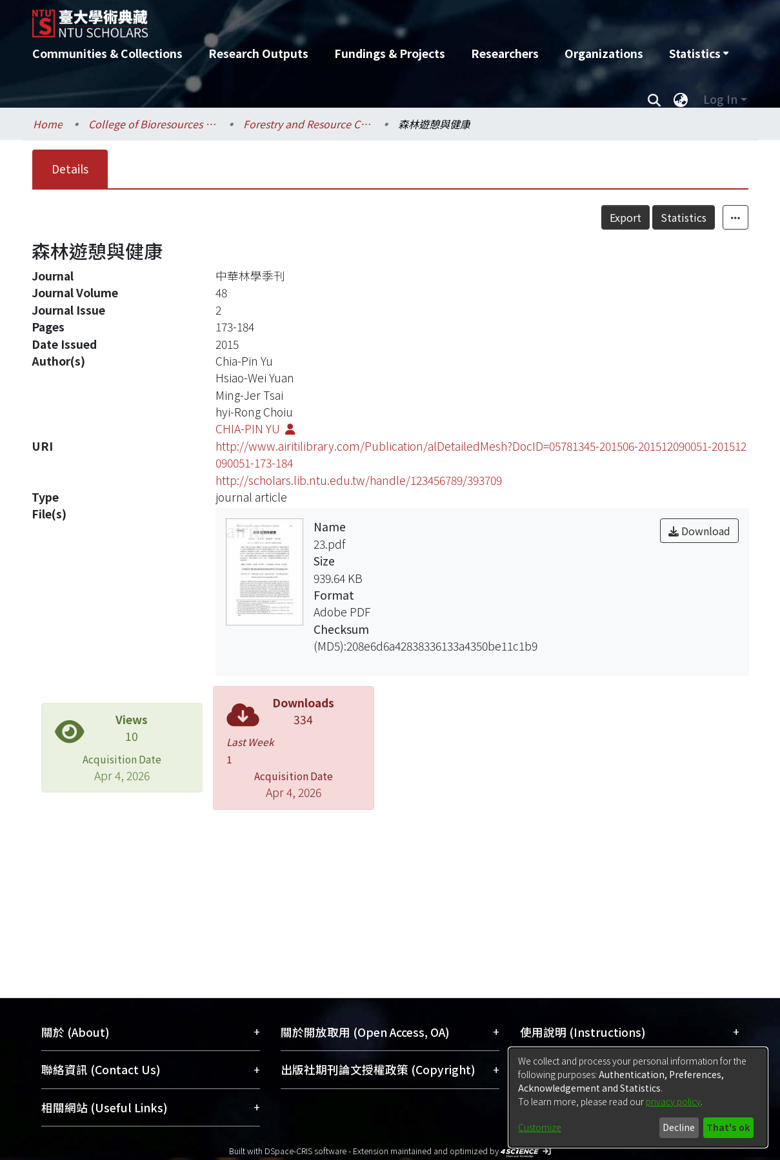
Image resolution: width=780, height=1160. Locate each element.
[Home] (321, 18)
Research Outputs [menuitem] (258, 53)
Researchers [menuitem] (505, 53)
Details (70, 169)
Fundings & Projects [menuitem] (389, 53)
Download (699, 530)
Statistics (712, 217)
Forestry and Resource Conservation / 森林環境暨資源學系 (307, 124)
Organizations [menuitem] (604, 53)
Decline (679, 1127)
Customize (539, 1127)
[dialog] (638, 1097)
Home (48, 124)
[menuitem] (698, 53)
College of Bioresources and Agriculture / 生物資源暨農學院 (152, 124)
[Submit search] (654, 99)
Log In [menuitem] (720, 99)
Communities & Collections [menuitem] (107, 53)
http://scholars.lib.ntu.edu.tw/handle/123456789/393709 (358, 480)
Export (654, 217)
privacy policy (673, 1101)
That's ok (728, 1127)
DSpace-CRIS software (305, 1151)
